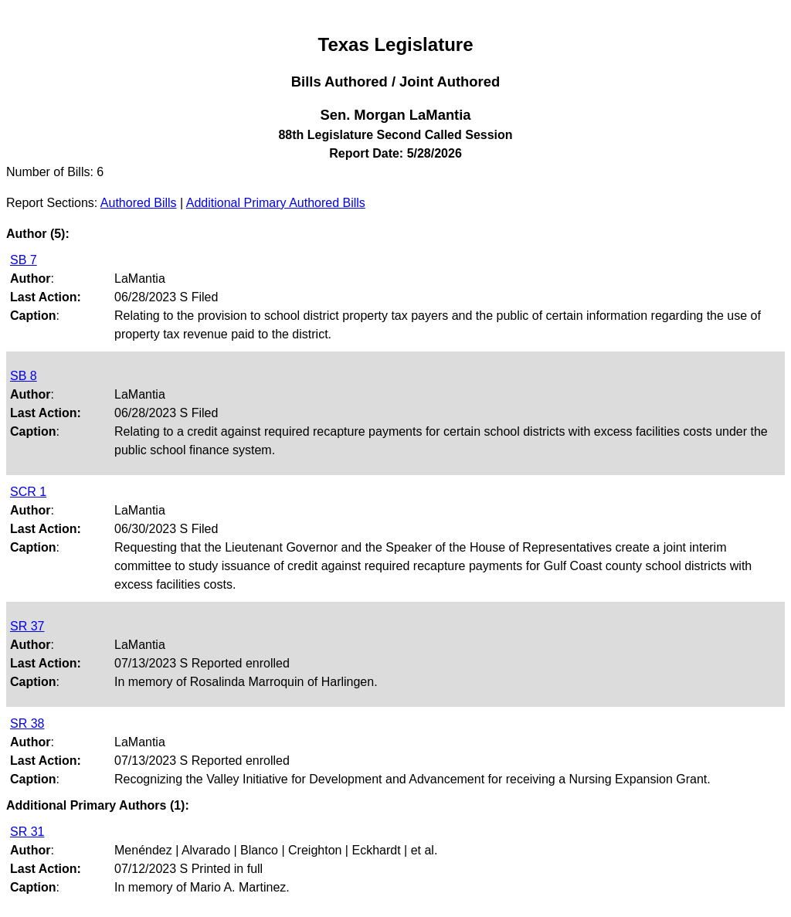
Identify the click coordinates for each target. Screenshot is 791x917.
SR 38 (27, 723)
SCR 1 (28, 491)
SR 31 (27, 831)
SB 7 (23, 260)
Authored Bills (138, 202)
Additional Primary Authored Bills (275, 202)
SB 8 (23, 375)
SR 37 (27, 626)
